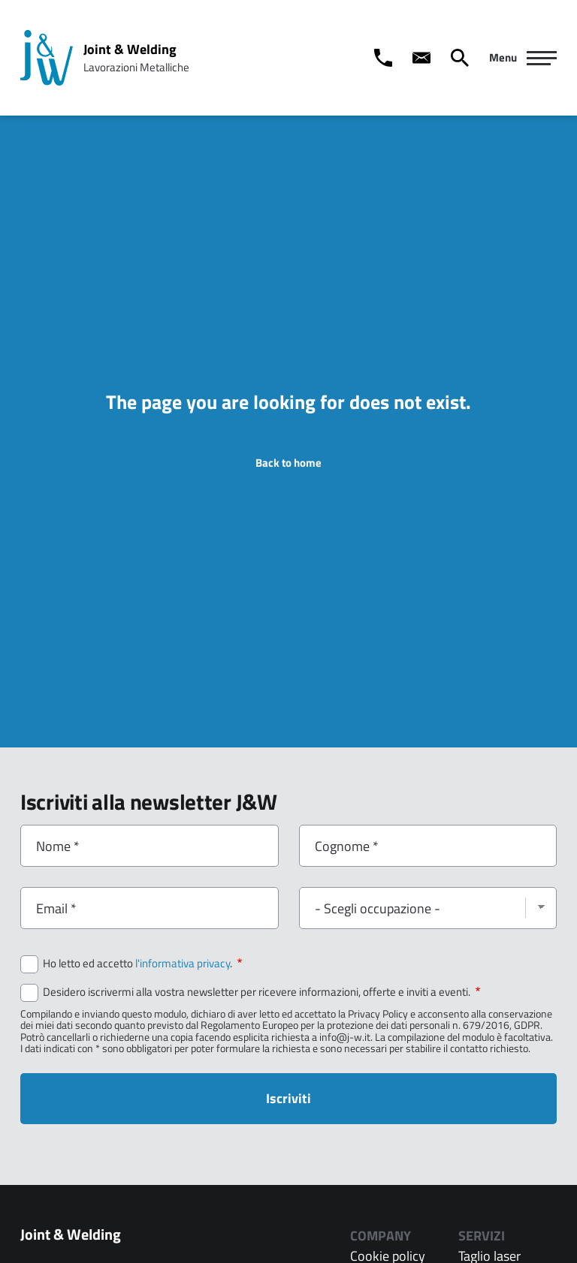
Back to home (288, 462)
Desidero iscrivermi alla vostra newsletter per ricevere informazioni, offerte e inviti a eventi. (261, 992)
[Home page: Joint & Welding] (46, 57)
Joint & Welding (130, 49)
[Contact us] (421, 58)
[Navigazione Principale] (523, 58)
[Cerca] (460, 58)
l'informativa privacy (182, 963)
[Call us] (383, 58)
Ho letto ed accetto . (142, 964)
